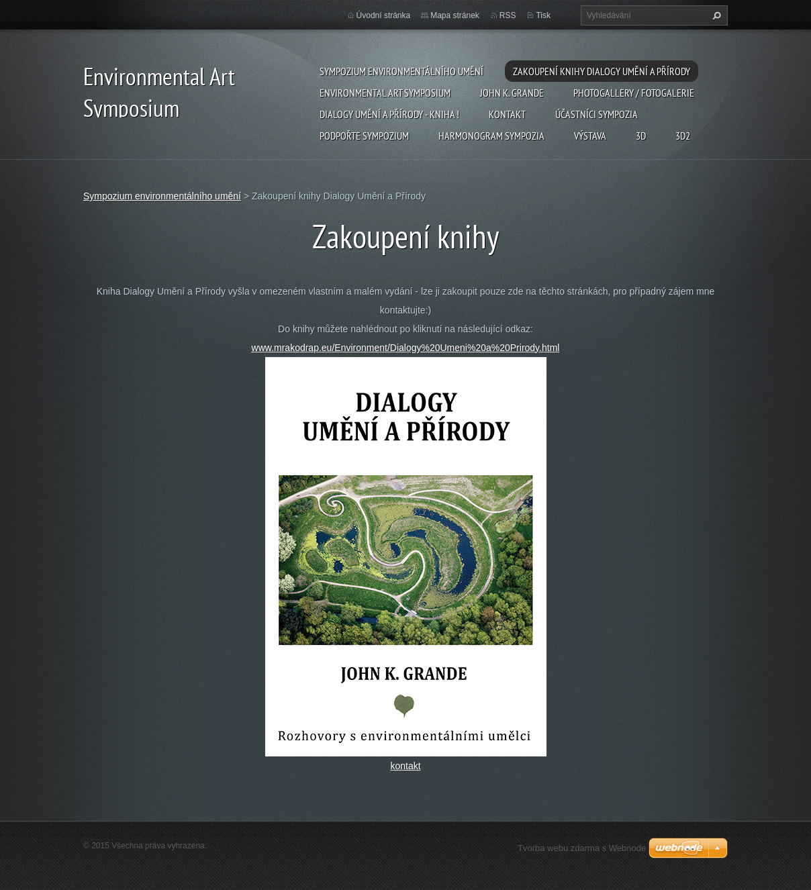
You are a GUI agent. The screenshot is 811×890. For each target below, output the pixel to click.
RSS (507, 15)
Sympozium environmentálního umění (401, 71)
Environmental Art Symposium (385, 92)
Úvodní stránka (383, 15)
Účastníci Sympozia (596, 114)
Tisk (543, 15)
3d (641, 135)
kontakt (405, 765)
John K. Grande (512, 92)
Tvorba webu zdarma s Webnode (582, 848)
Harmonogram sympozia (491, 135)
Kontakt (507, 114)
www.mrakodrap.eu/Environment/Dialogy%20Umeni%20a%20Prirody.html (406, 347)
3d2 (682, 135)
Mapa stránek (454, 15)
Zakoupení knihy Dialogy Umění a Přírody (601, 71)
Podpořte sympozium (364, 135)
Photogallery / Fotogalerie (633, 92)
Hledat (715, 15)
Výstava (590, 135)
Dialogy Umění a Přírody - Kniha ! (389, 114)
